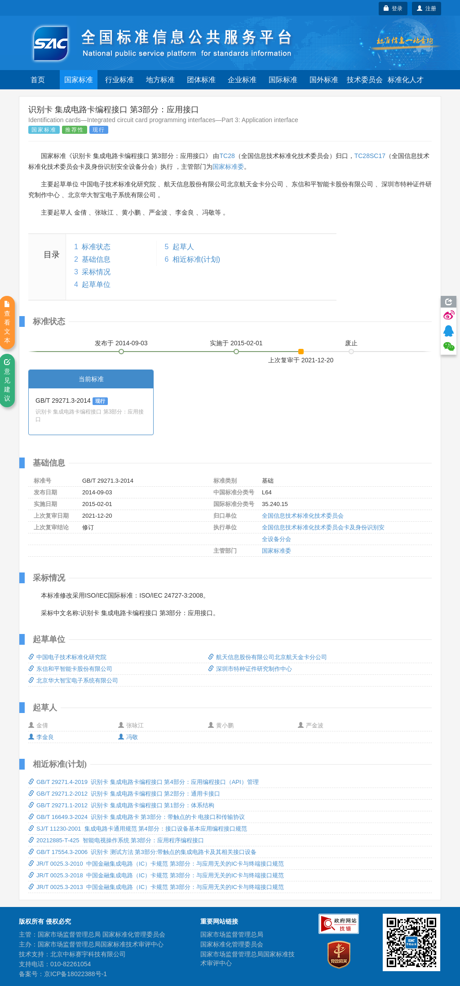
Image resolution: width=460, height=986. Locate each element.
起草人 (183, 247)
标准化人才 (406, 80)
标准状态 (96, 247)
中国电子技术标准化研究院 (67, 657)
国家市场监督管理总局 (231, 934)
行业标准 (119, 80)
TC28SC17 (369, 155)
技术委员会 (365, 80)
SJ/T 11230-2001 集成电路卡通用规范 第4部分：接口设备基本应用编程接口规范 (137, 828)
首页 (38, 80)
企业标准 (242, 80)
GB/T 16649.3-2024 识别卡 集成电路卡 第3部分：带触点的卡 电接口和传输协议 (136, 817)
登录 (393, 8)
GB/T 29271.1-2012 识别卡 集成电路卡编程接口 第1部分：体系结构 (121, 805)
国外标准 (324, 80)
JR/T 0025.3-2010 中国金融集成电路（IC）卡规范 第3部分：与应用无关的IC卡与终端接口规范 (156, 863)
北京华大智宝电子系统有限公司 (73, 680)
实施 (236, 343)
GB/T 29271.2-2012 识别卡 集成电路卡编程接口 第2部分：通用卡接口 (124, 793)
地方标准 (160, 80)
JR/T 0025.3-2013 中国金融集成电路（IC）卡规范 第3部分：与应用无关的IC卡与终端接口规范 (156, 887)
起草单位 (96, 284)
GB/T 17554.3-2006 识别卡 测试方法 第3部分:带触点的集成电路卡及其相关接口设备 (142, 852)
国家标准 (78, 80)
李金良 (41, 737)
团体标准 (201, 80)
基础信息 (96, 259)
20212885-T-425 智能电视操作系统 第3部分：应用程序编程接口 (116, 840)
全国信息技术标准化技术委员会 (303, 515)
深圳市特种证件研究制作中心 (250, 668)
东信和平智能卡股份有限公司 (70, 668)
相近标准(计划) (196, 259)
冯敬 (128, 737)
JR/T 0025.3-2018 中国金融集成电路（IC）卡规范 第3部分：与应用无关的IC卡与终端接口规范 (156, 875)
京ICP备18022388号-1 (75, 973)
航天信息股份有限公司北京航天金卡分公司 (267, 657)
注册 (426, 8)
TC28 (226, 155)
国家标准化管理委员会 (231, 944)
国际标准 (283, 80)
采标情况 (96, 272)
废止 (351, 343)
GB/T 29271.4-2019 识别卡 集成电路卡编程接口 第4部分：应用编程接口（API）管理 (143, 782)
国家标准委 (228, 166)
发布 (121, 343)
